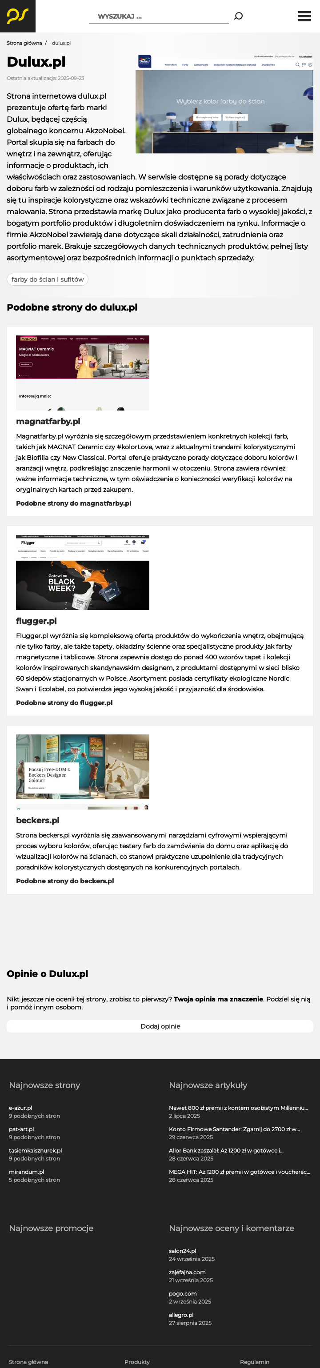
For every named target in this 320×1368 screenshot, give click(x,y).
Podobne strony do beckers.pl (65, 881)
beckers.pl (37, 821)
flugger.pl (36, 621)
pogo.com (183, 1294)
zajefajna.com (187, 1272)
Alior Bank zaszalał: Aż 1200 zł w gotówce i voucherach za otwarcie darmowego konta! (227, 1151)
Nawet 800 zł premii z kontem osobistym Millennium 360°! (239, 1108)
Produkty (137, 1362)
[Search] (238, 16)
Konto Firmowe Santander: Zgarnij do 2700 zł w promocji (232, 1129)
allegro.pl (181, 1315)
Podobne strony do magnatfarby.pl (73, 503)
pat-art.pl (21, 1129)
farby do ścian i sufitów (48, 279)
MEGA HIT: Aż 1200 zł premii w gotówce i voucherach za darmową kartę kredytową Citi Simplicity (239, 1172)
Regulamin (254, 1362)
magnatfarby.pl (48, 422)
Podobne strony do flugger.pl (64, 703)
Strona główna (24, 43)
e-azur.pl (20, 1108)
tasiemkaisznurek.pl (35, 1151)
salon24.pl (182, 1251)
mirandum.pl (26, 1172)
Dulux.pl (36, 62)
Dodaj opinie (160, 1026)
